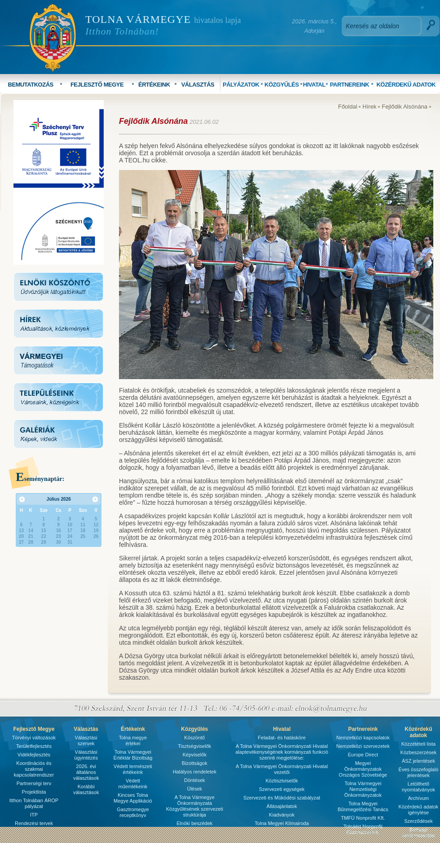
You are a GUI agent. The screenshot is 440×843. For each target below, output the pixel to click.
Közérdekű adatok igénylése (419, 809)
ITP (34, 814)
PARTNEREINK (349, 84)
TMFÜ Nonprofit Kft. (363, 818)
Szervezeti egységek (282, 789)
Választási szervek (86, 740)
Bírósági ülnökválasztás (418, 832)
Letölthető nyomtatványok (418, 786)
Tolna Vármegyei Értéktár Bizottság (132, 754)
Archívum (418, 798)
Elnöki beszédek (194, 823)
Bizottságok (194, 763)
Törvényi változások (34, 737)
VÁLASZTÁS (198, 84)
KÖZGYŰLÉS (281, 84)
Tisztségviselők (194, 746)
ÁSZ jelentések (418, 761)
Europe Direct (363, 754)
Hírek (369, 106)
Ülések (194, 788)
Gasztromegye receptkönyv (133, 812)
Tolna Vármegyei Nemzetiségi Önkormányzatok (363, 789)
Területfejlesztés (34, 746)
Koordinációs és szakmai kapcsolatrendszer (34, 768)
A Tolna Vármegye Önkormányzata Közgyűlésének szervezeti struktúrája (194, 806)
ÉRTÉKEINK (154, 84)
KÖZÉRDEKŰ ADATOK (406, 84)
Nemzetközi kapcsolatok (363, 737)
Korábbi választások (86, 789)
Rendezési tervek (34, 823)
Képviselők (195, 754)
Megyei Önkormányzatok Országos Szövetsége (363, 768)
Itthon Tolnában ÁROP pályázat (33, 803)
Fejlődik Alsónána (404, 106)
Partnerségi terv (34, 783)
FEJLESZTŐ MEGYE (96, 84)
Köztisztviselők (281, 780)
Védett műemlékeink (132, 783)
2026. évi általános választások (86, 772)
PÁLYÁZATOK (241, 84)
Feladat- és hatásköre (281, 737)
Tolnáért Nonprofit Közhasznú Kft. (363, 829)
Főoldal (347, 106)
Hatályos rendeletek (194, 771)
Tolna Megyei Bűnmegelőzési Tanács (363, 806)
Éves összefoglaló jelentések (419, 772)
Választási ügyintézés (86, 754)
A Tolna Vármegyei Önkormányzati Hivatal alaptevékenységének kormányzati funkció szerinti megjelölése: (281, 751)
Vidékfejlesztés (34, 754)
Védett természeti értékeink (133, 769)
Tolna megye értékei (133, 740)
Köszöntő (194, 737)
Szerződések (418, 821)
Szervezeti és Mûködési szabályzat (281, 797)
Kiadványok (282, 814)
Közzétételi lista (418, 744)
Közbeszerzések (418, 752)
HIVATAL (314, 84)
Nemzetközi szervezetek (363, 746)
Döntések (194, 780)
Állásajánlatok (282, 806)
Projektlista (34, 792)
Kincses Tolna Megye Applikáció (133, 798)
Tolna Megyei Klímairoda (281, 823)
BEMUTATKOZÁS (30, 84)
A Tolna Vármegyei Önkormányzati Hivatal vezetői (282, 769)
